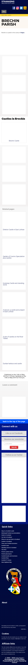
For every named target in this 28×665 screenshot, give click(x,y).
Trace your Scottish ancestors (9, 543)
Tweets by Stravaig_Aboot (7, 458)
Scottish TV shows (6, 560)
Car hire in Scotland (6, 537)
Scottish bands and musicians (9, 556)
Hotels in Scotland (6, 535)
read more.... (24, 629)
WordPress (14, 661)
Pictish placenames (6, 553)
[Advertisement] (14, 104)
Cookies (5, 634)
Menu (4, 11)
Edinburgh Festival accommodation (10, 533)
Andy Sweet (19, 658)
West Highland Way (6, 562)
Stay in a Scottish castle (7, 531)
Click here (17, 638)
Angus (22, 32)
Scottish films (5, 558)
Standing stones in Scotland (8, 547)
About (4, 602)
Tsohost (14, 662)
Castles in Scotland (6, 541)
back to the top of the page (14, 421)
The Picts (3, 549)
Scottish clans (5, 545)
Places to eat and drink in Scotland (10, 539)
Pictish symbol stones (7, 551)
